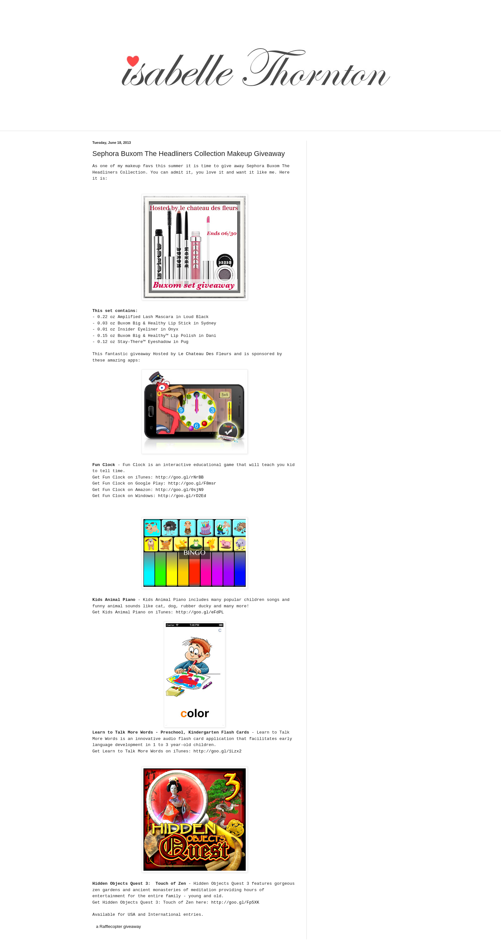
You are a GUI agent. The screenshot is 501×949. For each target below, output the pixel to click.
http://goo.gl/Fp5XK (235, 902)
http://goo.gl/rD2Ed (182, 496)
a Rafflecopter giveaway (118, 926)
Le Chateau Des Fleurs (204, 354)
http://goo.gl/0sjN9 (180, 489)
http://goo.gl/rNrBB (180, 477)
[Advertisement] (204, 126)
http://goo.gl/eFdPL (200, 612)
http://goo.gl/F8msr (192, 483)
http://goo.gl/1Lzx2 (218, 751)
